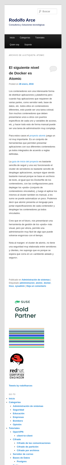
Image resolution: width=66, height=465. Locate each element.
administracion (27, 283)
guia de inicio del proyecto (25, 161)
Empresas (18, 417)
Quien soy (14, 44)
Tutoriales (39, 37)
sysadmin (20, 286)
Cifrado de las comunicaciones (34, 443)
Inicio (12, 37)
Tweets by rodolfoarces (20, 385)
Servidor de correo (23, 454)
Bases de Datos (21, 457)
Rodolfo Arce (22, 20)
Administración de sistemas (36, 280)
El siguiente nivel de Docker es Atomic (24, 73)
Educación (18, 413)
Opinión (17, 424)
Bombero (18, 420)
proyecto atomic (38, 135)
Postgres (22, 461)
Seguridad (18, 409)
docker (47, 283)
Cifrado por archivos (28, 450)
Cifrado (17, 439)
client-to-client (25, 435)
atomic (39, 283)
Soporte (28, 44)
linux (11, 286)
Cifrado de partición (28, 446)
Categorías (25, 37)
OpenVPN (18, 432)
